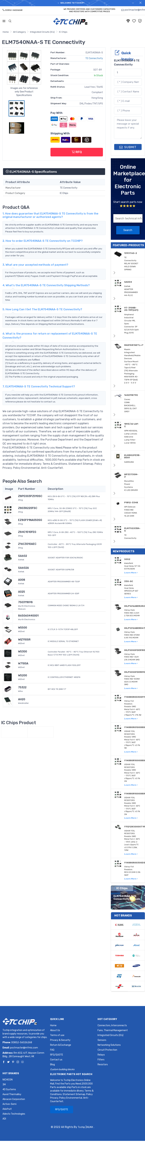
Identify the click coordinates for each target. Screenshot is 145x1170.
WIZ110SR (24, 639)
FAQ (52, 1049)
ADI (4, 1118)
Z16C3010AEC (27, 544)
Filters (101, 1059)
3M (4, 1084)
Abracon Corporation (14, 1099)
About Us (55, 1030)
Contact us (56, 1059)
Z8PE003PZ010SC (30, 496)
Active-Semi (9, 1104)
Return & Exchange (60, 1045)
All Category (19, 32)
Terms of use (57, 1035)
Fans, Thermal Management (113, 1030)
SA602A (23, 567)
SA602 (22, 555)
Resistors (103, 1064)
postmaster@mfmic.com (24, 1047)
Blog (52, 1064)
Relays (101, 1054)
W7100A (23, 663)
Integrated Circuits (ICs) (42, 32)
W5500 (22, 627)
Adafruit (7, 1109)
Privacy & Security (60, 1040)
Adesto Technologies (14, 1113)
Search (127, 230)
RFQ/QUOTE (56, 1054)
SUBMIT (127, 147)
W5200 (22, 675)
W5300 (22, 651)
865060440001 (28, 615)
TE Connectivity (94, 58)
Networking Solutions (109, 1045)
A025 (21, 591)
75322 (22, 687)
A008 (21, 579)
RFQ (77, 152)
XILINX (89, 1127)
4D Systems (9, 1089)
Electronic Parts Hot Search (71, 1074)
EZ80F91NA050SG (30, 520)
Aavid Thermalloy (12, 1094)
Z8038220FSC (27, 508)
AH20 (21, 699)
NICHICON (8, 1079)
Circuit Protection (107, 1049)
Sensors (102, 1040)
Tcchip (81, 1127)
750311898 (25, 602)
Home (6, 32)
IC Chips (63, 32)
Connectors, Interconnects (112, 1025)
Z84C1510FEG (27, 532)
